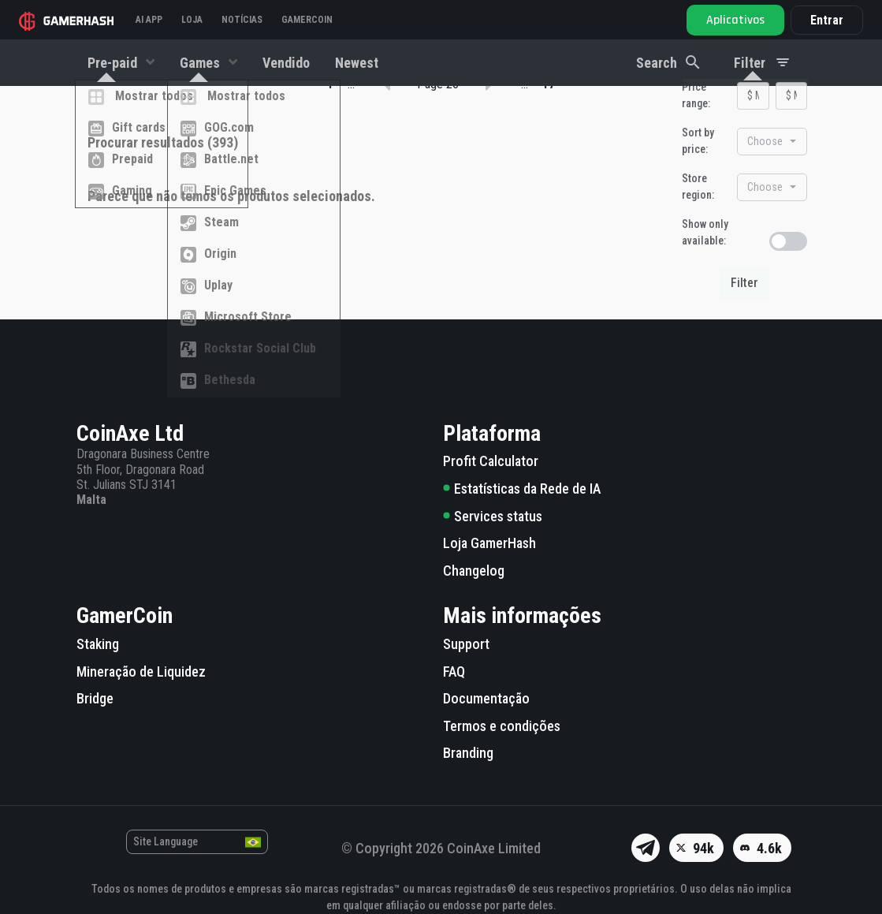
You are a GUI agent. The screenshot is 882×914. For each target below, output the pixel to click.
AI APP (149, 19)
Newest (356, 62)
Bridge (95, 698)
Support (466, 644)
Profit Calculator (490, 461)
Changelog (473, 570)
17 (548, 177)
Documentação (486, 698)
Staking (97, 644)
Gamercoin (307, 19)
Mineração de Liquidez (141, 671)
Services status (492, 516)
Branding (468, 753)
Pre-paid (113, 62)
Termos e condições (501, 726)
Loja (192, 19)
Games (201, 62)
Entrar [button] (826, 20)
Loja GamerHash (489, 543)
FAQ (454, 671)
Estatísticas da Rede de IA (522, 488)
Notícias (241, 19)
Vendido (286, 62)
